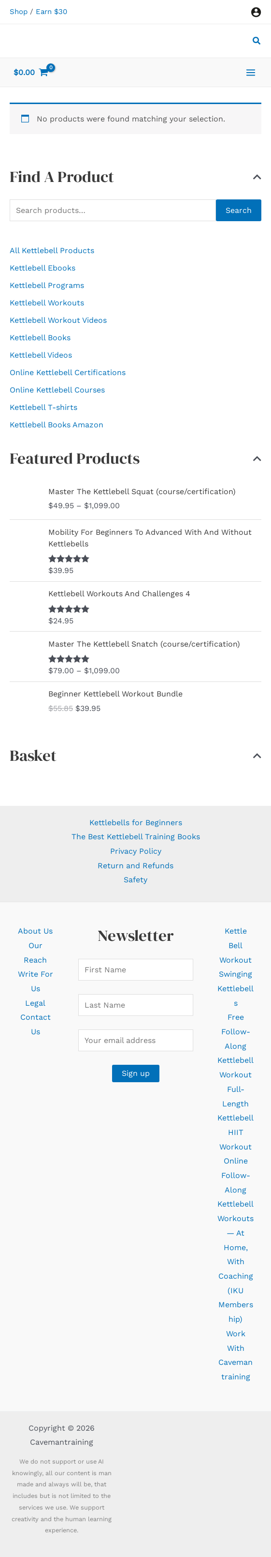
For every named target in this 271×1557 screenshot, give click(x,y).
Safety (135, 879)
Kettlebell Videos (41, 355)
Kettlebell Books (40, 337)
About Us (35, 931)
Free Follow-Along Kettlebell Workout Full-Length (235, 1060)
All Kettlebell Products (52, 250)
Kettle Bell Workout (235, 945)
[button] (257, 42)
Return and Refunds (135, 865)
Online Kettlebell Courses (57, 389)
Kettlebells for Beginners (135, 822)
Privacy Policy (135, 851)
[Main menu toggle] (250, 72)
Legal (35, 1003)
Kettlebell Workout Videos (58, 320)
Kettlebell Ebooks (42, 267)
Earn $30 (51, 11)
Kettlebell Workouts (47, 302)
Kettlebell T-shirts (43, 407)
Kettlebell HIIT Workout (235, 1132)
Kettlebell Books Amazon (56, 424)
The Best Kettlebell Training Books (135, 836)
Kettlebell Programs (47, 285)
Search (239, 210)
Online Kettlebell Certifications (68, 372)
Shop (19, 11)
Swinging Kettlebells (235, 988)
